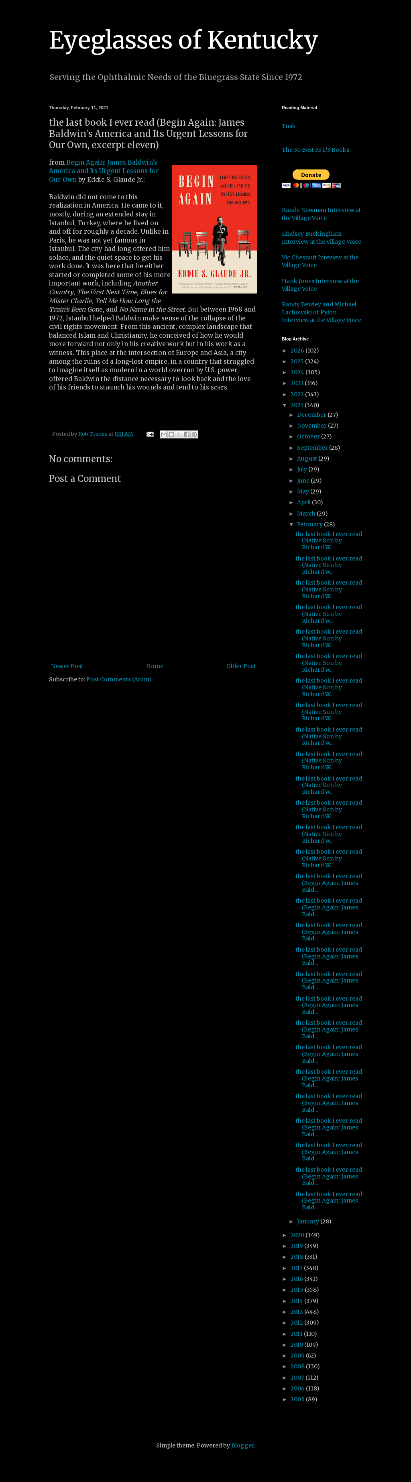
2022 (298, 394)
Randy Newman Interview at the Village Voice (321, 214)
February (310, 524)
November (312, 425)
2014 (297, 1301)
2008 (298, 1366)
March (307, 513)
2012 (297, 1322)
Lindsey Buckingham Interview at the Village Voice (321, 237)
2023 (298, 383)
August (307, 458)
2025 (298, 361)
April (304, 502)
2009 (298, 1355)
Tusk (289, 126)
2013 (297, 1311)
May (303, 491)
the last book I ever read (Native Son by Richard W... (329, 540)
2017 (297, 1268)
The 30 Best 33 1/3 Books (315, 149)
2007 (298, 1377)
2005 (298, 1399)
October (309, 436)
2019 (297, 1246)
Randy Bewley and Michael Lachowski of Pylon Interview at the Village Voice (321, 312)
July (302, 469)
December (312, 414)
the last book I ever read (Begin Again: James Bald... (329, 882)
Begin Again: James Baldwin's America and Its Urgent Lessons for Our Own (104, 171)
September (313, 447)
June (304, 480)
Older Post (241, 666)
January (308, 1221)
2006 (298, 1388)
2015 (298, 1289)
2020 (298, 1235)
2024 (298, 372)
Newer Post (67, 666)
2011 (297, 1333)
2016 (297, 1278)
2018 (298, 1256)
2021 (298, 405)
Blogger (242, 1445)
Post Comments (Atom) (119, 679)
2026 (298, 350)
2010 (297, 1344)
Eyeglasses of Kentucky (183, 40)
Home (154, 666)
